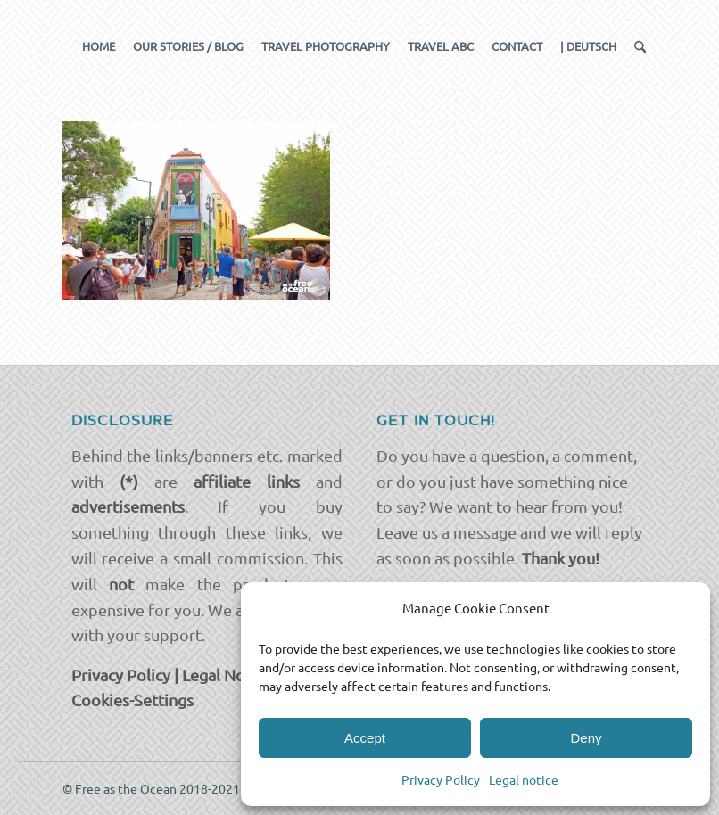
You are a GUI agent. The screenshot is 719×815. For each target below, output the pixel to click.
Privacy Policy (440, 779)
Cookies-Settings (132, 699)
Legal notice (523, 779)
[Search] (635, 46)
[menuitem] (98, 46)
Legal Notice (227, 674)
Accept (364, 737)
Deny (585, 737)
